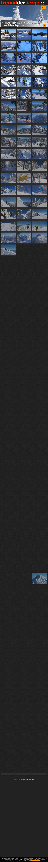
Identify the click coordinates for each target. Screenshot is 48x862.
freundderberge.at (26, 777)
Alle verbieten (37, 860)
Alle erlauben (32, 860)
